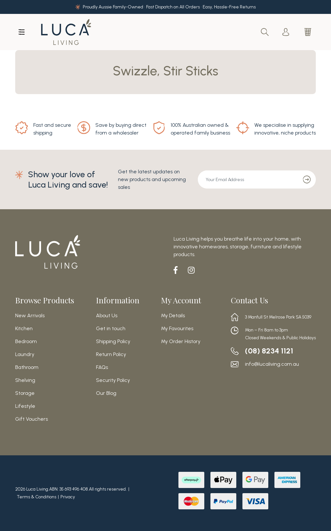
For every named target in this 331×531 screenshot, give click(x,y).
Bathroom (26, 367)
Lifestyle (25, 406)
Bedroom (26, 341)
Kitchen (24, 328)
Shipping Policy (113, 341)
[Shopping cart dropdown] (308, 32)
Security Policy (113, 380)
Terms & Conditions (36, 497)
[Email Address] (248, 179)
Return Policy (111, 354)
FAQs (102, 367)
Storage (25, 393)
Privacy (67, 497)
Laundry (24, 354)
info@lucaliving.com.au (272, 364)
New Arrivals (30, 315)
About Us (106, 315)
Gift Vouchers (31, 419)
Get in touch (110, 328)
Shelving (25, 380)
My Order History (180, 341)
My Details (173, 315)
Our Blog (106, 393)
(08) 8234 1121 (269, 351)
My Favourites (177, 328)
